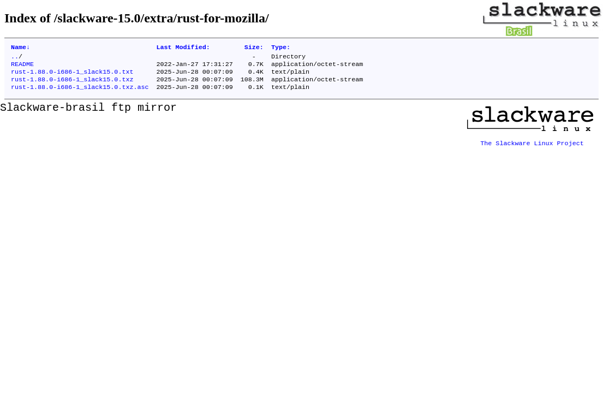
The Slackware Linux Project (532, 145)
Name (20, 48)
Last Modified (183, 48)
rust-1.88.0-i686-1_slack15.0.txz (72, 84)
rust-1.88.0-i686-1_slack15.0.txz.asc (79, 93)
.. (15, 58)
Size (254, 48)
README (22, 67)
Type (280, 48)
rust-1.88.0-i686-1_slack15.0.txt (72, 76)
